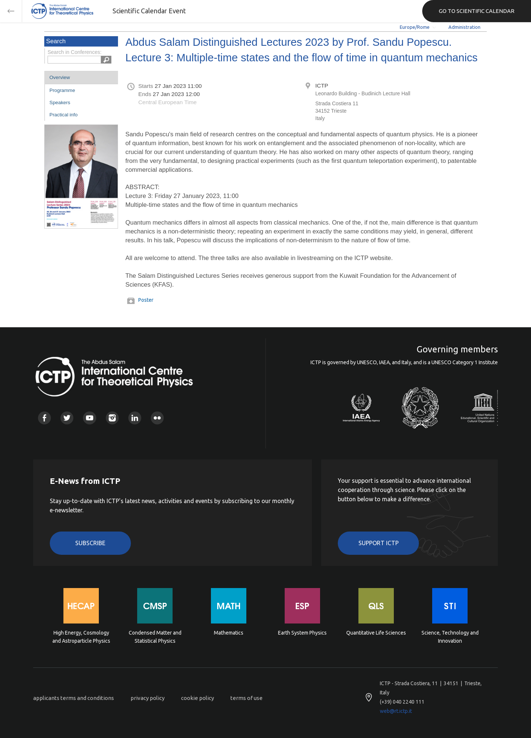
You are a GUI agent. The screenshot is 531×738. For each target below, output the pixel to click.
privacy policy (147, 698)
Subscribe (90, 543)
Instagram (112, 417)
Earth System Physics (302, 633)
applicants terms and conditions (73, 698)
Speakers (59, 102)
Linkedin (134, 417)
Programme (62, 90)
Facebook (44, 417)
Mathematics (228, 633)
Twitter (66, 417)
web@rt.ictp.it (396, 711)
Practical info (63, 114)
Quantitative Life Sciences (376, 633)
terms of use (246, 698)
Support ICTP (378, 543)
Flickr (157, 417)
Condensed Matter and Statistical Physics (155, 637)
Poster (145, 300)
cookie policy (197, 698)
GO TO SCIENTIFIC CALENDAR (476, 11)
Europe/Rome (415, 27)
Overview (59, 77)
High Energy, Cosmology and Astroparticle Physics (81, 637)
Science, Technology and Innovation (450, 637)
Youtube (89, 417)
